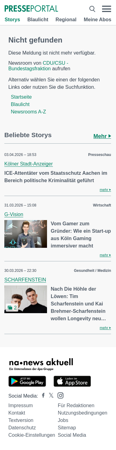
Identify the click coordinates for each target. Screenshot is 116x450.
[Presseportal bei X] (49, 396)
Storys (12, 19)
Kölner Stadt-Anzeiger (28, 163)
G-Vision (13, 214)
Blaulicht (37, 19)
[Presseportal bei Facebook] (41, 396)
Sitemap (67, 427)
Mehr (102, 136)
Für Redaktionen (76, 405)
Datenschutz (22, 427)
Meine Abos (97, 19)
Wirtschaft (102, 205)
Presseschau (99, 155)
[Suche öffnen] (92, 9)
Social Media (72, 435)
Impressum (20, 405)
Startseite (21, 97)
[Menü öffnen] (106, 9)
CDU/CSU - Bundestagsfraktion (38, 65)
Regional (66, 19)
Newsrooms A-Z (28, 111)
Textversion (20, 420)
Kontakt (16, 412)
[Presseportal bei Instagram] (58, 395)
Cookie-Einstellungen (31, 435)
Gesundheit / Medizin (92, 270)
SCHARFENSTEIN (25, 279)
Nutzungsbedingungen (82, 412)
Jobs (63, 420)
